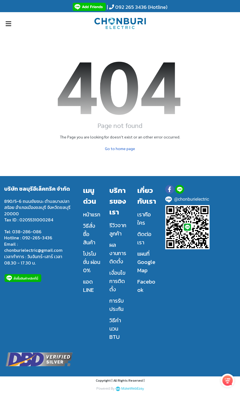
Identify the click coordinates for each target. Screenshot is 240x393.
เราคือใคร (144, 218)
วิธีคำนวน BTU (115, 328)
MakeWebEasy (132, 389)
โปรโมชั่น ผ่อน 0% (91, 262)
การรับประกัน (116, 305)
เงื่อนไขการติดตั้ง (117, 281)
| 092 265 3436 (126, 7)
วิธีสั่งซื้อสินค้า (89, 234)
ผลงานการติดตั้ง (117, 253)
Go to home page (120, 148)
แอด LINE (88, 285)
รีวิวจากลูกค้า (117, 229)
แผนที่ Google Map (146, 262)
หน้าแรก (91, 214)
